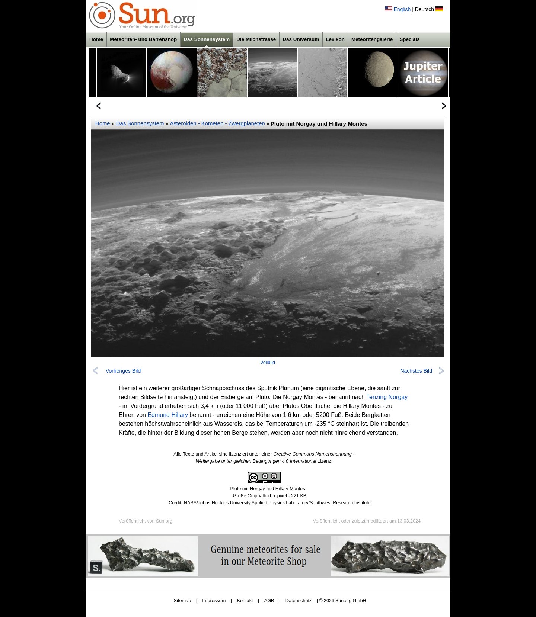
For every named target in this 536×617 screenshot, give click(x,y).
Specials (409, 39)
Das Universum (301, 39)
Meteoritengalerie (372, 39)
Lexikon (335, 39)
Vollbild (267, 362)
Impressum (214, 600)
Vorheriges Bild (123, 371)
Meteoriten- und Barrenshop (143, 39)
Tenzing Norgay (387, 397)
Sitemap (182, 600)
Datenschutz (298, 600)
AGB (269, 600)
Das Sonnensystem (207, 39)
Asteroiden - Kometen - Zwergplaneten (217, 123)
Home (96, 39)
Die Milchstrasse (256, 39)
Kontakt (245, 600)
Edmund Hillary (167, 415)
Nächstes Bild (416, 371)
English (402, 9)
